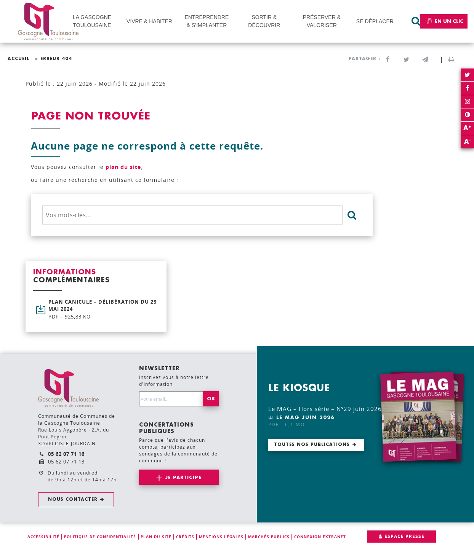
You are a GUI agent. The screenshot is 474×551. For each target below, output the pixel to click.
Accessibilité (43, 536)
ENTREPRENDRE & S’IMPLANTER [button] (206, 21)
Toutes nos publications (312, 445)
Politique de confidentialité (100, 536)
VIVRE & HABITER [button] (149, 21)
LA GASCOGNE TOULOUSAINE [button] (92, 21)
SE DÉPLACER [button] (375, 21)
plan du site (123, 166)
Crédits (185, 536)
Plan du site (156, 536)
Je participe (183, 477)
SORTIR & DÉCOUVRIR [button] (264, 21)
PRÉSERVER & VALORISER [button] (322, 21)
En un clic (443, 21)
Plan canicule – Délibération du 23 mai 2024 (103, 309)
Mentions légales (221, 536)
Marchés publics (269, 536)
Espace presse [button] (404, 536)
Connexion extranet (320, 536)
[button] (425, 59)
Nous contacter (73, 499)
